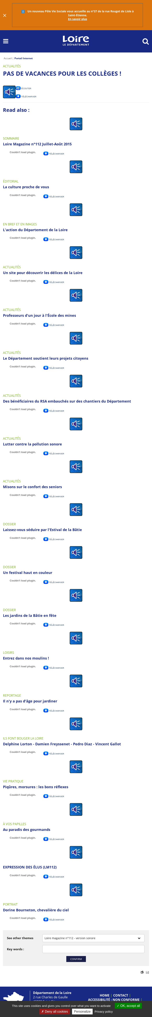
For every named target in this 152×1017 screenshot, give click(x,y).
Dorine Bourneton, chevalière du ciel (36, 910)
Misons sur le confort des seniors (32, 486)
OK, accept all (128, 1005)
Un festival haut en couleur (27, 572)
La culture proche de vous (26, 186)
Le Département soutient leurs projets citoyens (45, 358)
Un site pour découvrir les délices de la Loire (43, 272)
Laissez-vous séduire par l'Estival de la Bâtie (42, 529)
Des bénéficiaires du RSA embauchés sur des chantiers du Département (67, 401)
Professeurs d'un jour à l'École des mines (39, 315)
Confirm (76, 959)
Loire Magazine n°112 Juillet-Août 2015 (37, 144)
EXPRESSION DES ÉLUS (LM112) (30, 867)
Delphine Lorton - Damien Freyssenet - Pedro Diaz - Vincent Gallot (62, 744)
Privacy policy (104, 1011)
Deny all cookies (54, 1011)
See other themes (20, 938)
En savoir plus (77, 19)
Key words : (15, 949)
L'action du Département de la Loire (35, 229)
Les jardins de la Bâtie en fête (29, 615)
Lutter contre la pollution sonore (32, 444)
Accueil (8, 58)
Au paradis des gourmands (26, 829)
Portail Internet (23, 58)
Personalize (82, 1011)
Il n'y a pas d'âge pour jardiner (30, 701)
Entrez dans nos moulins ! (26, 658)
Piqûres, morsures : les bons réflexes (35, 786)
